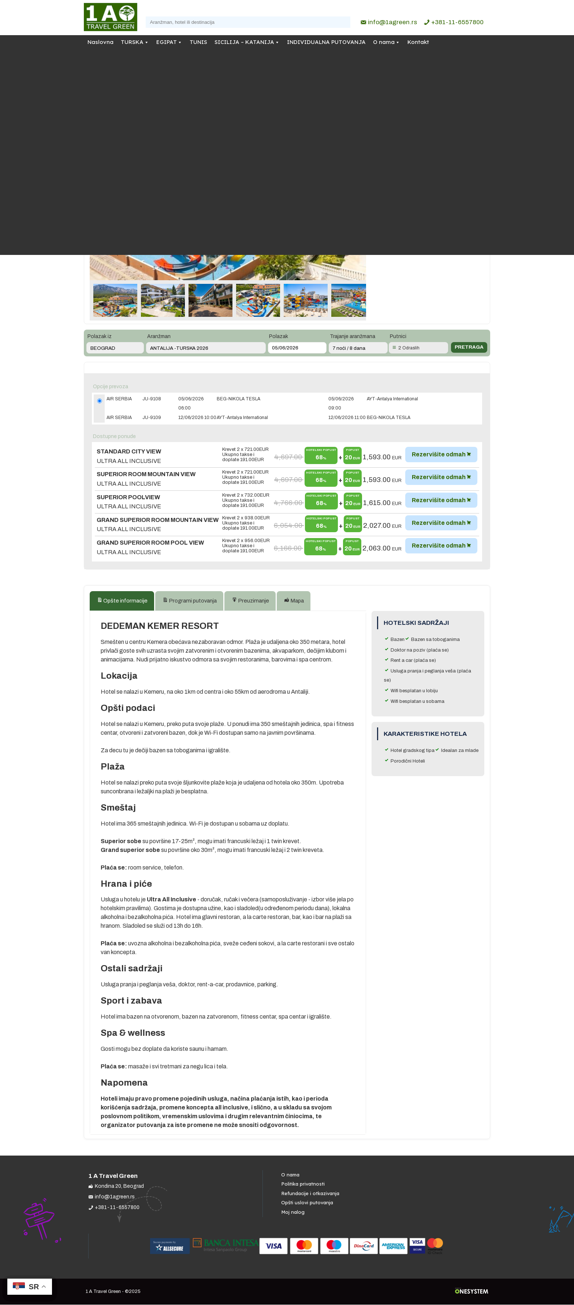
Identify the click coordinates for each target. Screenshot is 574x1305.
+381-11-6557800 (457, 22)
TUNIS (198, 41)
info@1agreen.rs (392, 22)
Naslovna (100, 41)
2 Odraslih (409, 348)
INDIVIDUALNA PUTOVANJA (326, 41)
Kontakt (418, 41)
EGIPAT (166, 41)
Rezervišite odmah (439, 454)
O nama (384, 41)
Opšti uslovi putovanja (307, 1203)
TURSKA (132, 41)
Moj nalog (293, 1212)
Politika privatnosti (303, 1184)
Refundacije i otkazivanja (310, 1194)
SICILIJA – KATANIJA (244, 41)
